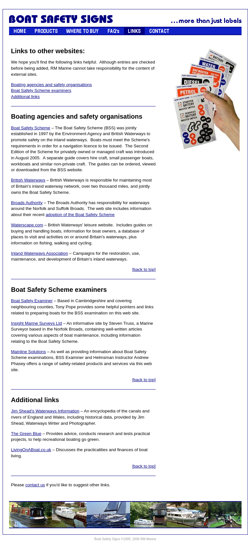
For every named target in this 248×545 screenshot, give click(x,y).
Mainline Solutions (28, 351)
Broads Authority (27, 202)
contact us (35, 484)
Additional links (25, 96)
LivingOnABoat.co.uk (31, 449)
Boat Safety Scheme (30, 127)
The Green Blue (26, 433)
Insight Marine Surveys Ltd (36, 323)
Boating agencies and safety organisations (51, 84)
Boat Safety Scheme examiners (41, 90)
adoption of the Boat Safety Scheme (80, 214)
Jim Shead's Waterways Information (45, 411)
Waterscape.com (27, 225)
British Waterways (28, 180)
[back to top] (144, 269)
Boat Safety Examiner (32, 300)
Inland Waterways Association (39, 253)
